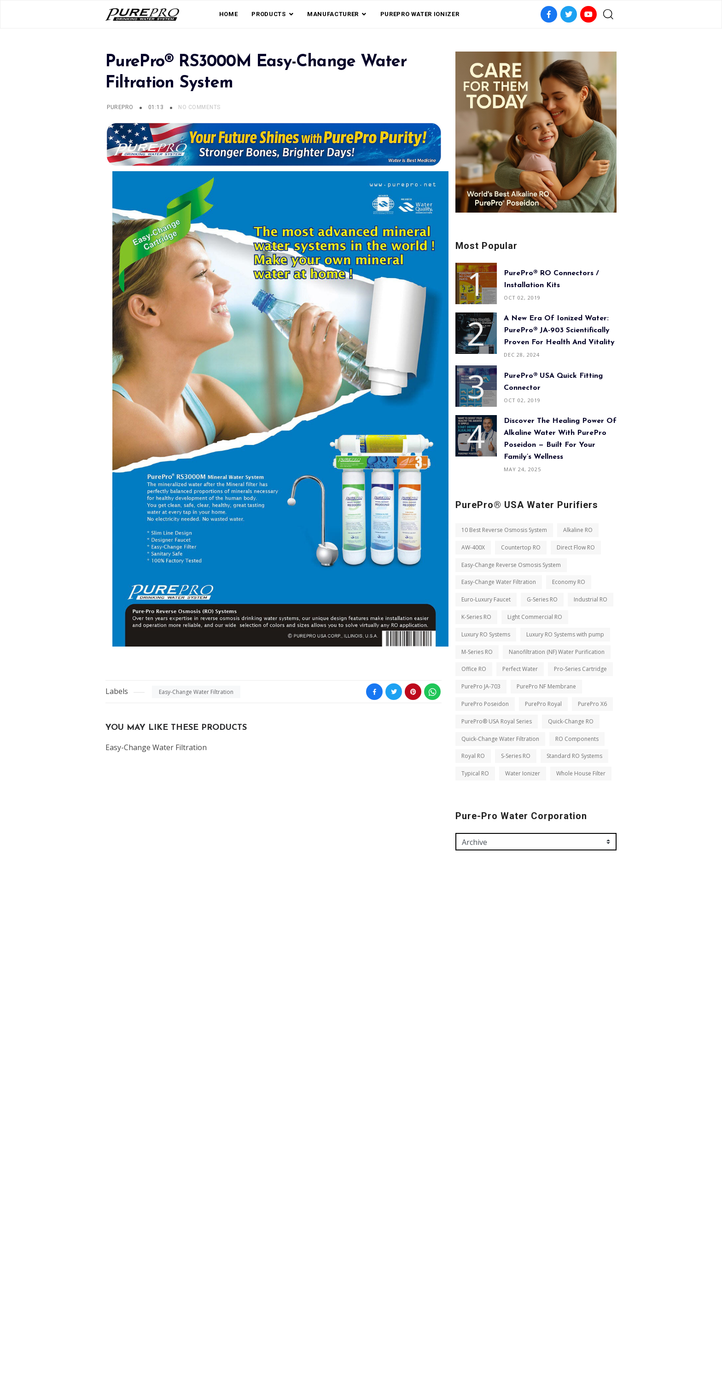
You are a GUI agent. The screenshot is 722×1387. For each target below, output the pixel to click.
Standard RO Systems (574, 756)
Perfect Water (520, 669)
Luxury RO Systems (485, 634)
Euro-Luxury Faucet (486, 599)
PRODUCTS (268, 14)
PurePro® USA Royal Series (496, 721)
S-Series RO (515, 756)
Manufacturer (333, 14)
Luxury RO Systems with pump (565, 634)
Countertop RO (521, 547)
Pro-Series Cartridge (580, 669)
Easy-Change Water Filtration (196, 692)
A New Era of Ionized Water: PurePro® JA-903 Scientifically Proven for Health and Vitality (559, 330)
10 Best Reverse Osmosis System (504, 530)
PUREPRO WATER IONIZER (420, 14)
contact (397, 1337)
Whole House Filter (581, 773)
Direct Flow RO (576, 547)
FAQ (316, 1337)
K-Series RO (476, 617)
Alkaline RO (578, 530)
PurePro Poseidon (485, 704)
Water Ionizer (522, 773)
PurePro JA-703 (481, 686)
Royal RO (473, 756)
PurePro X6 (592, 704)
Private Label (353, 1337)
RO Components (577, 739)
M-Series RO (477, 652)
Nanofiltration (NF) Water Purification (557, 652)
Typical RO (475, 773)
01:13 (156, 107)
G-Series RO (542, 599)
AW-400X (473, 547)
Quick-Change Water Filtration (500, 739)
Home (228, 14)
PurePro (120, 107)
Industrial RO (590, 599)
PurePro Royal (543, 704)
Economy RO (568, 582)
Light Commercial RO (534, 617)
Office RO (473, 669)
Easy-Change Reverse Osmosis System (511, 565)
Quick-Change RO (571, 721)
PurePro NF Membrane (546, 686)
